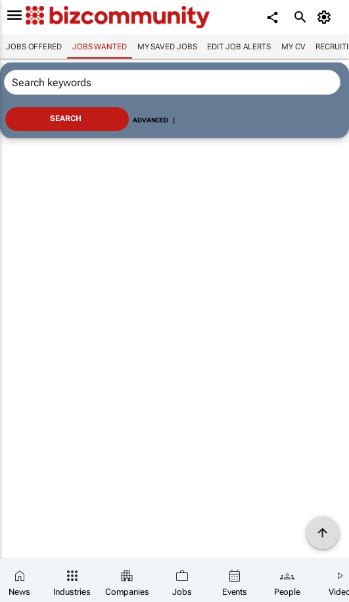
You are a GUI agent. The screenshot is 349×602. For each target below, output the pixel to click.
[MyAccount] (326, 17)
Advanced (150, 120)
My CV (293, 46)
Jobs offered (34, 46)
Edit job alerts (239, 46)
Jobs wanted (99, 46)
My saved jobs (167, 46)
